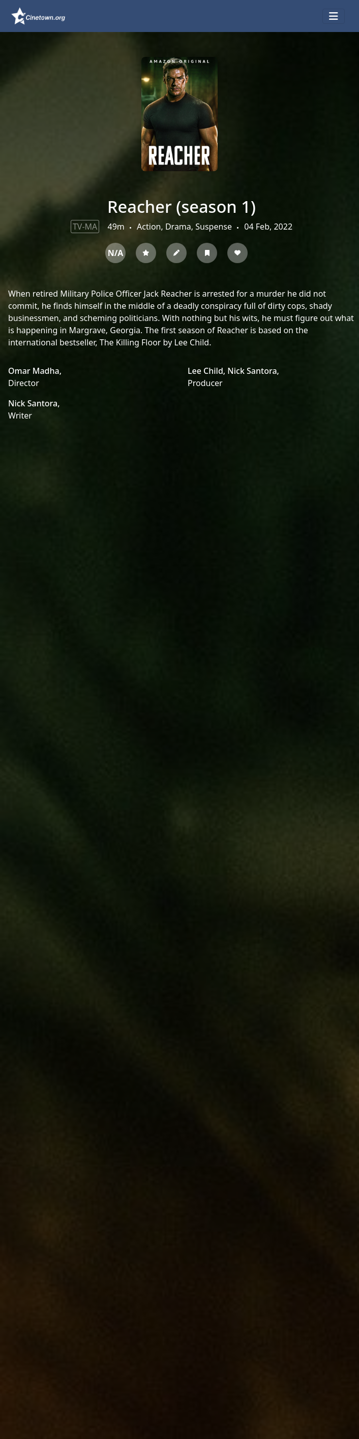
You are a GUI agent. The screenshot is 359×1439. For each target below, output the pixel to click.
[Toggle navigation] (333, 16)
